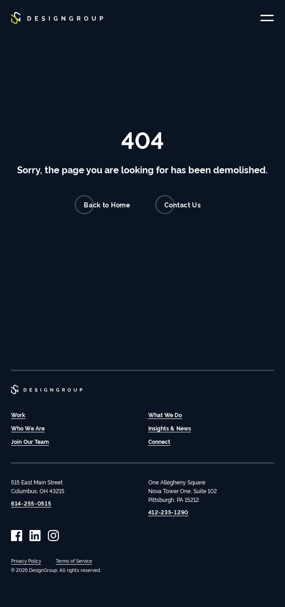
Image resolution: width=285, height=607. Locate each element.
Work (18, 414)
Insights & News (170, 428)
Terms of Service (74, 561)
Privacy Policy (26, 561)
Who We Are (28, 428)
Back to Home (102, 204)
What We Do (165, 414)
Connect (159, 441)
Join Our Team (30, 441)
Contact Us (178, 204)
